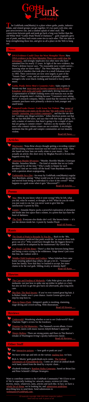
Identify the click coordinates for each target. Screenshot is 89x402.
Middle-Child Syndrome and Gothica (29, 258)
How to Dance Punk (21, 302)
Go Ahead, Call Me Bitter (24, 249)
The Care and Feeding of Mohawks (28, 280)
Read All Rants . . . (66, 268)
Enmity (15, 210)
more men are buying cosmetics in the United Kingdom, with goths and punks (40, 89)
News (11, 49)
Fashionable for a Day (22, 175)
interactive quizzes (25, 350)
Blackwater (17, 146)
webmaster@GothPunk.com (20, 391)
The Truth (17, 219)
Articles (13, 140)
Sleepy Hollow (19, 333)
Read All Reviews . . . (65, 338)
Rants (12, 230)
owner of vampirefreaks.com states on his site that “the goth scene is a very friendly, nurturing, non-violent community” (42, 111)
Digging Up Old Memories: (25, 326)
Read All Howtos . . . (65, 307)
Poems (12, 191)
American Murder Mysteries (25, 161)
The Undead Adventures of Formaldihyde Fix (39, 360)
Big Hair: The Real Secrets (24, 292)
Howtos (13, 274)
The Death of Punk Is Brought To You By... (32, 236)
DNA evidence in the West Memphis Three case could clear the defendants (41, 59)
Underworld (17, 319)
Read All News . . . (66, 134)
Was (14, 198)
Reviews (13, 313)
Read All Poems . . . (66, 224)
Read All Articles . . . (65, 186)
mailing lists (57, 355)
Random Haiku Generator (43, 368)
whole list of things (15, 386)
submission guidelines (57, 386)
